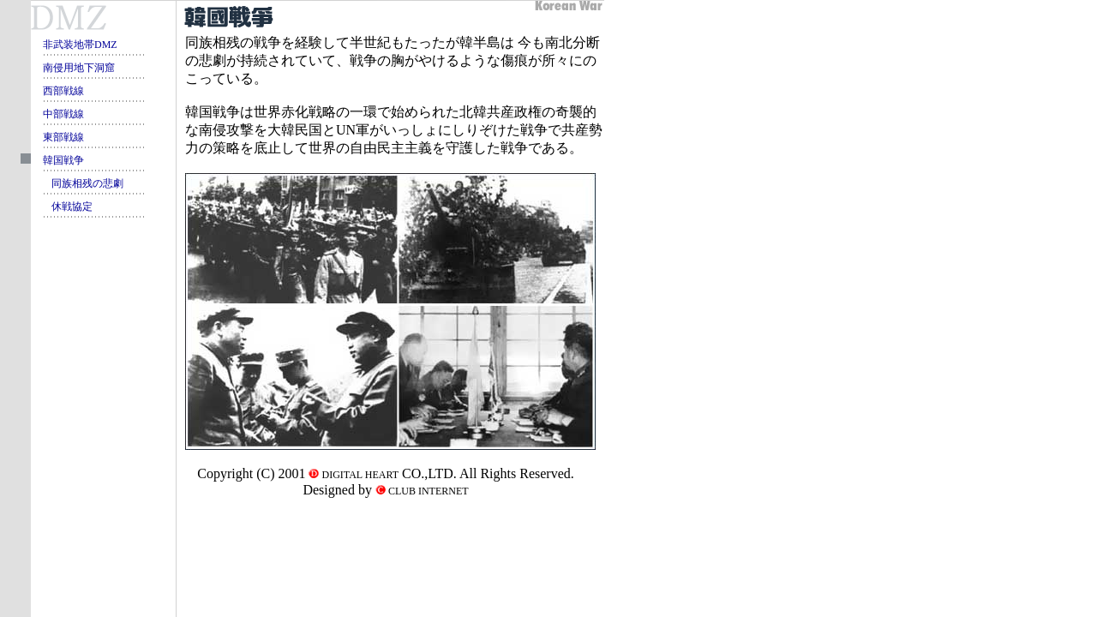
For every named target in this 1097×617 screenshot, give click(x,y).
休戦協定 (72, 207)
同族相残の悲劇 (87, 183)
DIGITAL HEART (359, 475)
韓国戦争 (63, 160)
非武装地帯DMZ (80, 45)
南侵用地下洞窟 (79, 68)
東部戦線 (63, 137)
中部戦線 (63, 114)
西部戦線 (63, 91)
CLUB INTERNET (427, 491)
